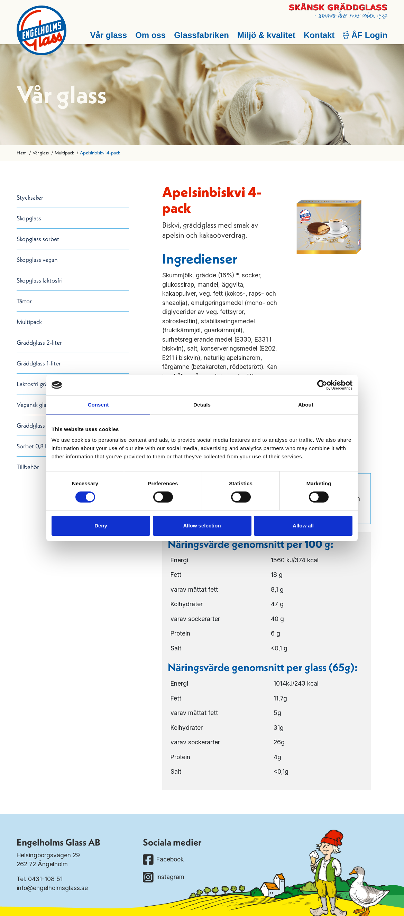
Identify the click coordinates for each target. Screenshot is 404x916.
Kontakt (319, 35)
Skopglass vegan (37, 260)
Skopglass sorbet (38, 239)
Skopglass (29, 218)
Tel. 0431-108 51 (40, 878)
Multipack (64, 153)
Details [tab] (202, 405)
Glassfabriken (201, 35)
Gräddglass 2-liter (39, 342)
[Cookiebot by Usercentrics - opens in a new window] (322, 385)
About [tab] (305, 405)
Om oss (150, 35)
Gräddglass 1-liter (39, 363)
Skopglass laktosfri (40, 280)
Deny (100, 525)
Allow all (303, 525)
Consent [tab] (98, 405)
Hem (22, 153)
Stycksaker (30, 197)
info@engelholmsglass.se (52, 887)
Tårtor (24, 301)
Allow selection (202, 525)
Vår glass (108, 35)
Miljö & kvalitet (266, 35)
